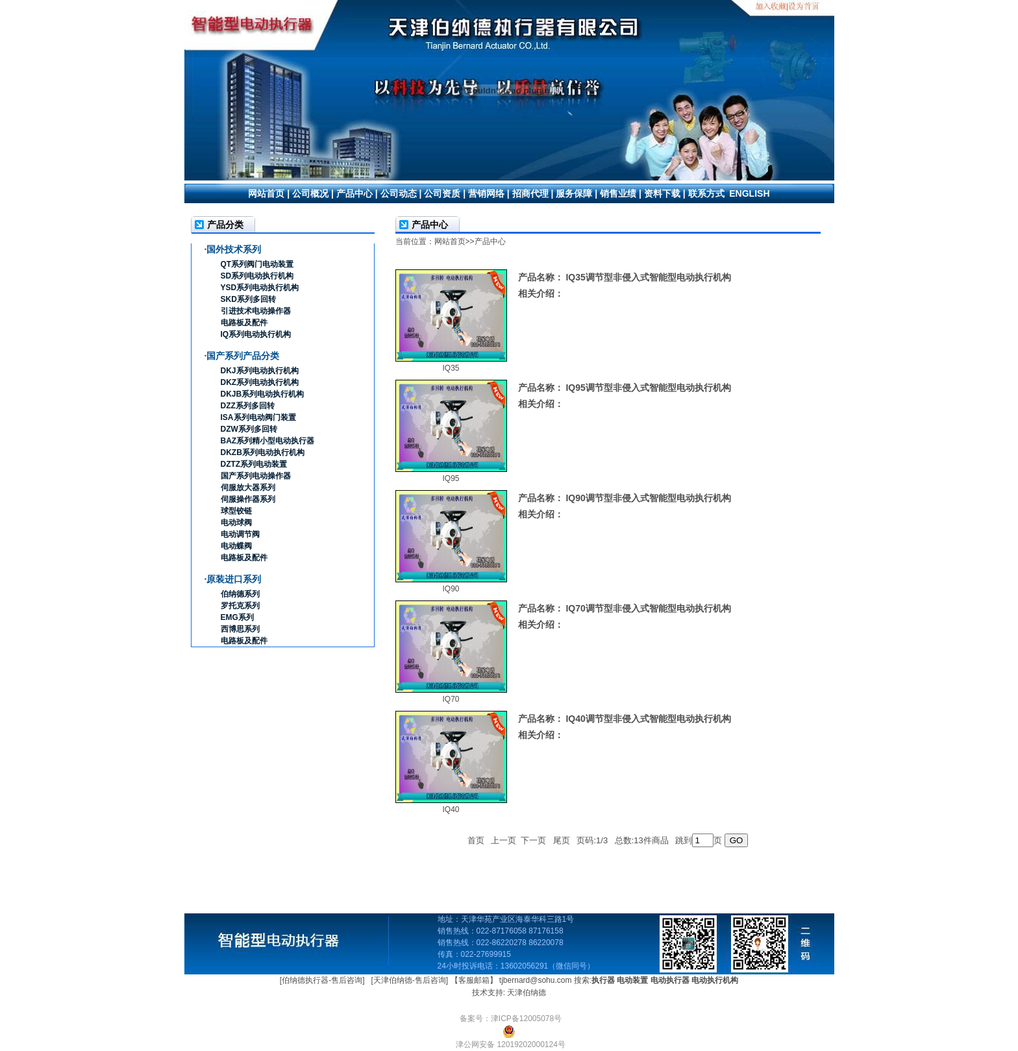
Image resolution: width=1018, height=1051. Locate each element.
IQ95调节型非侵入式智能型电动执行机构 (647, 387)
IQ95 (450, 478)
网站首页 (266, 193)
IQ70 (450, 699)
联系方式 (706, 193)
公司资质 (442, 193)
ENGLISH (749, 193)
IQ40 (450, 809)
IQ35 (450, 368)
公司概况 (310, 193)
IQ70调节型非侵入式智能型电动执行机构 (647, 608)
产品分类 (225, 224)
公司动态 (398, 193)
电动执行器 (670, 980)
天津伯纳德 (526, 992)
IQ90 (450, 588)
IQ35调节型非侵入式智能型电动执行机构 (647, 277)
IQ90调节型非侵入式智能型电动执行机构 (647, 498)
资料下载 (662, 193)
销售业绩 (618, 193)
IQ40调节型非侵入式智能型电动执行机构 (647, 718)
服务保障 (574, 193)
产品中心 (354, 193)
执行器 (603, 980)
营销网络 (486, 193)
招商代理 (530, 193)
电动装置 (632, 980)
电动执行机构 (714, 980)
